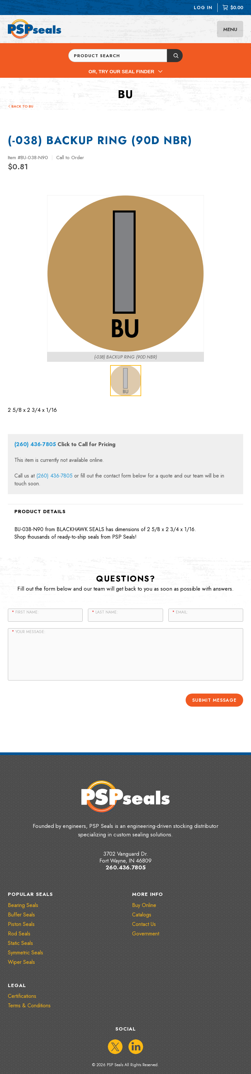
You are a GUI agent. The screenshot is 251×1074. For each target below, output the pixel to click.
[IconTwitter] (115, 1046)
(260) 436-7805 (35, 444)
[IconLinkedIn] (135, 1046)
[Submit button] (175, 55)
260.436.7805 (126, 867)
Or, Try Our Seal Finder (125, 71)
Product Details (40, 511)
